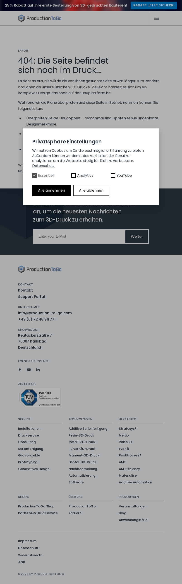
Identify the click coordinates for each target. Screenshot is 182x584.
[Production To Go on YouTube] (29, 369)
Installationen (29, 429)
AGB (21, 562)
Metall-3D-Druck (82, 442)
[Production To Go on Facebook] (19, 369)
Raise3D (125, 442)
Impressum (27, 541)
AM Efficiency (129, 469)
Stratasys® (127, 429)
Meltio (124, 436)
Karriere (75, 513)
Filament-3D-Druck (84, 456)
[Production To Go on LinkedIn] (38, 369)
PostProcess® (130, 456)
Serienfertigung (30, 449)
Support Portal (31, 296)
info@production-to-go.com (45, 313)
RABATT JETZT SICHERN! (153, 5)
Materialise (127, 476)
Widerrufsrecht (30, 555)
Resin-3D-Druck (81, 436)
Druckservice (28, 436)
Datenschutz (28, 548)
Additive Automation (135, 482)
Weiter (137, 236)
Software (76, 482)
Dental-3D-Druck (82, 462)
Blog (122, 513)
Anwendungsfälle (133, 520)
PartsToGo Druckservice (37, 513)
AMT (122, 462)
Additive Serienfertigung (88, 429)
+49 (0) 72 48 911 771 (36, 319)
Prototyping (27, 462)
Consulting (27, 442)
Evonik (124, 449)
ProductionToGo (82, 506)
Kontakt (25, 290)
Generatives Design (34, 469)
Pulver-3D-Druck (82, 449)
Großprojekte (29, 456)
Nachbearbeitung (83, 469)
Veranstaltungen (132, 506)
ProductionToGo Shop (36, 506)
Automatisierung (82, 476)
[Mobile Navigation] (156, 18)
